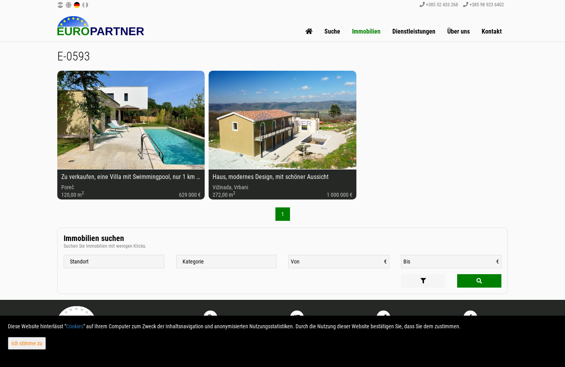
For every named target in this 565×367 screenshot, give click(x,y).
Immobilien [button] (366, 31)
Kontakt (492, 31)
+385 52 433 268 (439, 5)
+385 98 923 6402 (483, 5)
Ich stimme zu (26, 343)
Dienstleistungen (413, 31)
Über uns (458, 31)
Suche (332, 31)
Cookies (74, 326)
